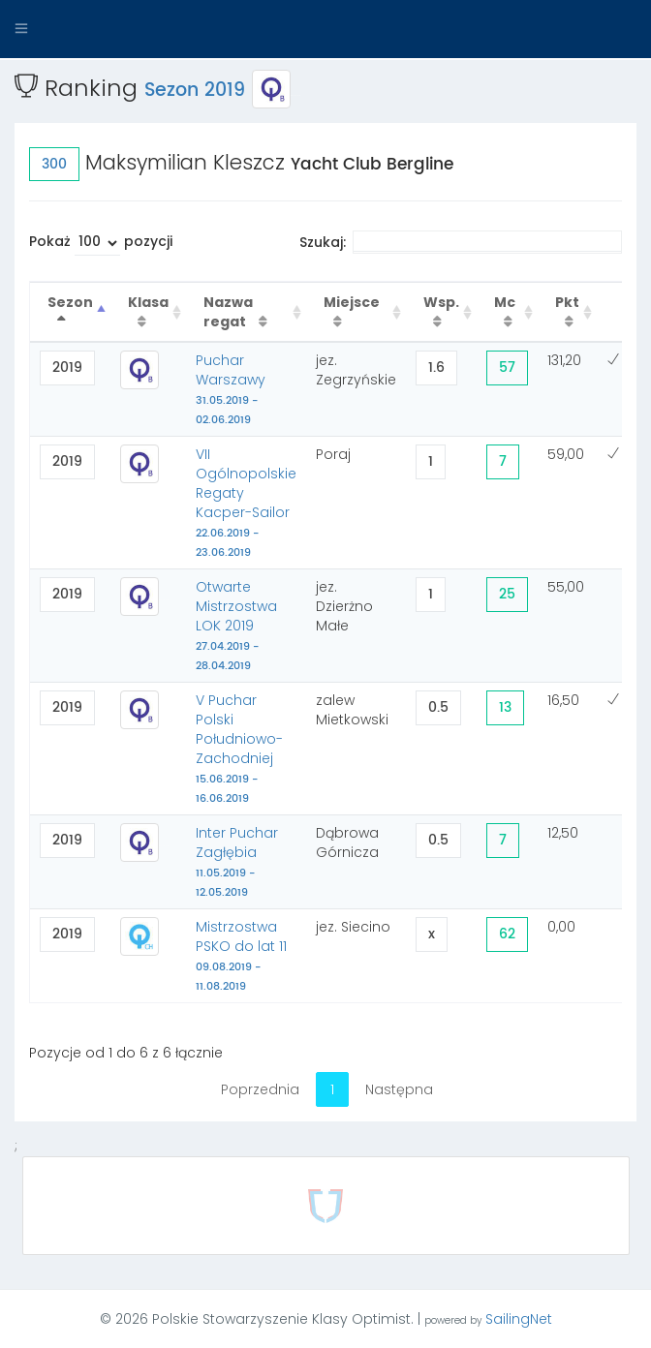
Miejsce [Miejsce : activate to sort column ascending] (352, 302)
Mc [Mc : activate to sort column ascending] (504, 302)
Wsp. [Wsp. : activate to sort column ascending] (441, 302)
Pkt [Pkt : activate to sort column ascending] (567, 302)
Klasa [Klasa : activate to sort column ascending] (148, 302)
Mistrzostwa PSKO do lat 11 (241, 956)
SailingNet (518, 1319)
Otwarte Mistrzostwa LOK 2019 (236, 625)
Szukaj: (460, 242)
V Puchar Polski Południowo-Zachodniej (239, 748)
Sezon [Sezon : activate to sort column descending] (70, 302)
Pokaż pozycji (100, 243)
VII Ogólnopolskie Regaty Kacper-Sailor (246, 502)
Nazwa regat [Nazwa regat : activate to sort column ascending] (228, 311)
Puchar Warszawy (230, 389)
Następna (399, 1089)
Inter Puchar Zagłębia (237, 862)
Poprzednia (260, 1089)
